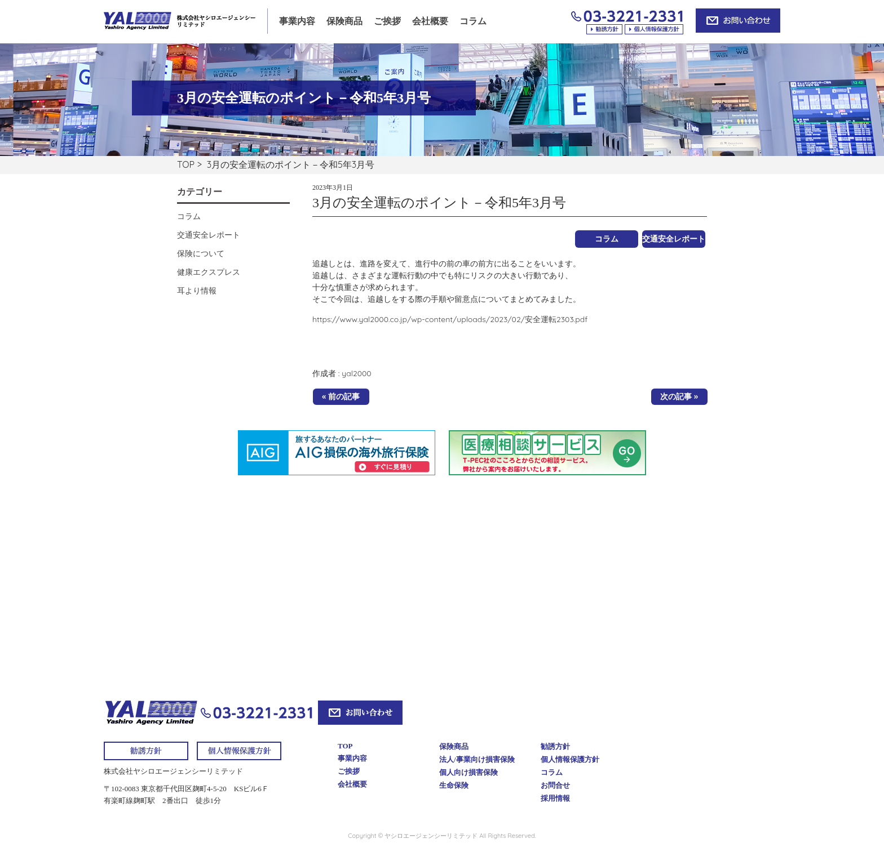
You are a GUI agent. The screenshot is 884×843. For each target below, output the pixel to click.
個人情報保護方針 (570, 759)
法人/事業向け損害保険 (477, 759)
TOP (186, 164)
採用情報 (555, 798)
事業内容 (297, 21)
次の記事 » (679, 396)
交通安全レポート (673, 239)
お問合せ (555, 785)
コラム (473, 21)
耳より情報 (196, 291)
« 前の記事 (341, 396)
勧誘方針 (555, 746)
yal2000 (356, 373)
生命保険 (453, 785)
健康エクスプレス (208, 272)
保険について (200, 253)
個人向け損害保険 (468, 772)
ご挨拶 (387, 21)
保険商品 (344, 21)
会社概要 (430, 21)
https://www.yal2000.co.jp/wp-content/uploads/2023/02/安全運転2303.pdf (449, 319)
